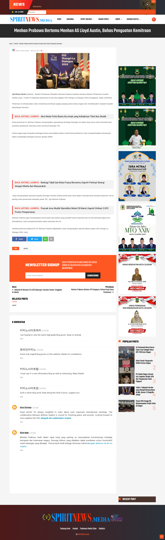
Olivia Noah (24, 433)
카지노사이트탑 (29, 369)
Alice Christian (25, 408)
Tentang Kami (65, 528)
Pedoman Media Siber (88, 528)
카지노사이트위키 (30, 331)
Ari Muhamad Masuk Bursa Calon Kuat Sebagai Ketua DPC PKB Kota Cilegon (145, 350)
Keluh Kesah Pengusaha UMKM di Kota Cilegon (144, 362)
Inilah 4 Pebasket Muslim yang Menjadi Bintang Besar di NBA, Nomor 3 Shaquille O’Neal (145, 391)
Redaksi (102, 528)
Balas (21, 338)
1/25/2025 (32, 433)
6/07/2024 (45, 330)
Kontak (75, 528)
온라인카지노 (28, 350)
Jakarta (25, 248)
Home (59, 19)
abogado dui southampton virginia (56, 418)
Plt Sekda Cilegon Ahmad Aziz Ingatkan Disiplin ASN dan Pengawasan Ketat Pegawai (145, 377)
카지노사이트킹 (29, 388)
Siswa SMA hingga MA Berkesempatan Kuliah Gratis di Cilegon (146, 403)
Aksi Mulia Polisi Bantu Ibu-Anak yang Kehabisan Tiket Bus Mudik (73, 116)
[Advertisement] (63, 159)
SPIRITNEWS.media (83, 534)
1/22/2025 (35, 408)
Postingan (31, 12)
